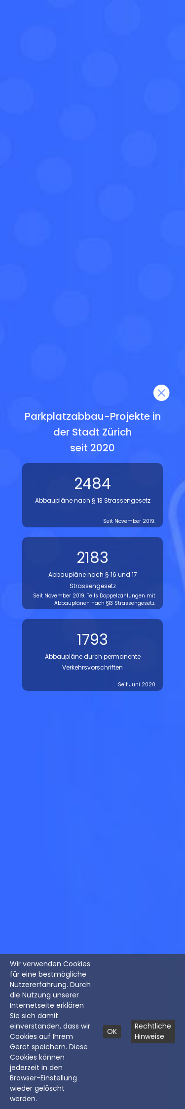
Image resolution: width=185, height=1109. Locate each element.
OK (112, 1031)
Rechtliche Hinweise (153, 1031)
